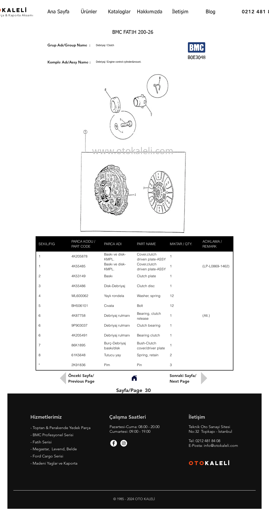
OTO (197, 463)
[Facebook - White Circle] (113, 443)
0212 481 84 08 (208, 440)
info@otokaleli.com (221, 445)
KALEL (218, 463)
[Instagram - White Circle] (123, 443)
